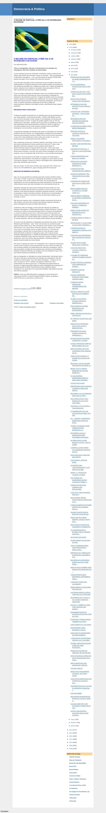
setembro (74, 59)
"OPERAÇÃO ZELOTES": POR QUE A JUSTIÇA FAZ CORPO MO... (81, 94)
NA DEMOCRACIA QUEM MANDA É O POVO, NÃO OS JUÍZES (80, 442)
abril (72, 75)
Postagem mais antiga (57, 303)
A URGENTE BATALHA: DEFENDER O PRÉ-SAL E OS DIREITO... (81, 230)
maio (72, 71)
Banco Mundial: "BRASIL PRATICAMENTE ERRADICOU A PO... (81, 500)
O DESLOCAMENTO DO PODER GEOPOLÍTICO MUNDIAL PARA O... (81, 507)
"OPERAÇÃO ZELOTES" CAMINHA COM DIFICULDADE (78, 487)
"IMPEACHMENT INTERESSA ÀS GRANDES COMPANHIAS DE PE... (81, 198)
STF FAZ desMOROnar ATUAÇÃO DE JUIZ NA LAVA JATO (80, 86)
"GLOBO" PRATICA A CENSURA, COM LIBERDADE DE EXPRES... (81, 264)
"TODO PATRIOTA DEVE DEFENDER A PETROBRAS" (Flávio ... (80, 577)
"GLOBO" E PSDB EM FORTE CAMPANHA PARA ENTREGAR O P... (80, 428)
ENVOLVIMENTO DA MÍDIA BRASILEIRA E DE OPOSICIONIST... (79, 308)
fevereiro (74, 722)
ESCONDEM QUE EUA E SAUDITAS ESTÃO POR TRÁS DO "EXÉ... (81, 614)
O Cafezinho (73, 788)
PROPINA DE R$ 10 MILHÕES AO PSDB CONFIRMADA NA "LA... (80, 79)
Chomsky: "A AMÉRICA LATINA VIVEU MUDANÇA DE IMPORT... (80, 607)
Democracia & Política (29, 9)
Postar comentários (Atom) (27, 307)
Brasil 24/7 (72, 766)
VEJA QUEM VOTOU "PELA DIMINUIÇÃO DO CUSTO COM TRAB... (79, 401)
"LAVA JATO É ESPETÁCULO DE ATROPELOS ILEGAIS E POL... (81, 681)
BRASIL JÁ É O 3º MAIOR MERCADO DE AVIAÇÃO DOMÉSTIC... (79, 371)
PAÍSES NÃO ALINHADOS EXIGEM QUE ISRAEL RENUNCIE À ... (79, 163)
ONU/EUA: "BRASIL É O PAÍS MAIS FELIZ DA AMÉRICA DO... (80, 294)
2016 (71, 44)
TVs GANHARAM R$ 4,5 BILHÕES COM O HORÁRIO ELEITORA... (80, 532)
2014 (71, 730)
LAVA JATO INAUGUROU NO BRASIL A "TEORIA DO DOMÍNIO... (80, 205)
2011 (71, 739)
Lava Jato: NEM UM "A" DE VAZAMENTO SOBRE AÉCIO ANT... (81, 706)
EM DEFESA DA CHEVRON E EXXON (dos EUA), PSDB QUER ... (80, 562)
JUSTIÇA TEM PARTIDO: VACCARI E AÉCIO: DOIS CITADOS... (79, 713)
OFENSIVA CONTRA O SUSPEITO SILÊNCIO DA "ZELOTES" (79, 133)
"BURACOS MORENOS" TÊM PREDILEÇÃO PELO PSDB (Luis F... (80, 176)
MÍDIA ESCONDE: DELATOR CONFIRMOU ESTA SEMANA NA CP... (81, 351)
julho (72, 65)
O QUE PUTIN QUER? (78, 383)
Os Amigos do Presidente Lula (79, 791)
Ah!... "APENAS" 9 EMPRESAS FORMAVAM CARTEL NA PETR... (80, 421)
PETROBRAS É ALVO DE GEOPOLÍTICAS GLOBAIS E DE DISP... (80, 106)
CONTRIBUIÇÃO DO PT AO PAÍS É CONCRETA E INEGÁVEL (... (81, 688)
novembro (74, 53)
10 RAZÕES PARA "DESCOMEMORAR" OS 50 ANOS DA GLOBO (80, 467)
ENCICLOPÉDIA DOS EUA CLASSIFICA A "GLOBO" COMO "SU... (79, 191)
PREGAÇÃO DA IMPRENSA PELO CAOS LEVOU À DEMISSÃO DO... (79, 326)
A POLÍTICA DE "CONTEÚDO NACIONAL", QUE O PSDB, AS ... (80, 113)
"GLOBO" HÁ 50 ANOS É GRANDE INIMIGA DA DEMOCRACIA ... (78, 301)
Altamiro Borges (74, 757)
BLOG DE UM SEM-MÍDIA (77, 763)
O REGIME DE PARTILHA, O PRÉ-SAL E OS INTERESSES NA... (81, 151)
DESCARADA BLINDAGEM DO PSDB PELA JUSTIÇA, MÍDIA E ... (81, 699)
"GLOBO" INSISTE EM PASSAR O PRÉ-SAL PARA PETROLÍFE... (81, 645)
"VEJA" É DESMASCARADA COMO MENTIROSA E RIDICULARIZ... (79, 548)
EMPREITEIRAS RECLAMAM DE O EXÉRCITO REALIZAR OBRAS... (81, 388)
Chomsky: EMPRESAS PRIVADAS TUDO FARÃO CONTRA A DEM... (80, 277)
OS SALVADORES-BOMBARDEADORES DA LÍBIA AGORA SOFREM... (79, 378)
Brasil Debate (73, 769)
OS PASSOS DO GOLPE (78, 537)
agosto (73, 62)
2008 (71, 748)
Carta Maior (73, 772)
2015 (71, 47)
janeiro (73, 726)
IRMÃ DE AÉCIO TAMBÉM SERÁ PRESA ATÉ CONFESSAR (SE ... (81, 569)
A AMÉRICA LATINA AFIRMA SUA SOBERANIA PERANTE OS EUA (80, 450)
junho (73, 68)
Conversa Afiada (74, 776)
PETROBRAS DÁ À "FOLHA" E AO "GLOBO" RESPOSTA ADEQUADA (80, 600)
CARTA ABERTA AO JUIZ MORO (81, 625)
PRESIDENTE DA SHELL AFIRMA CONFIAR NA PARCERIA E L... (78, 333)
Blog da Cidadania (75, 760)
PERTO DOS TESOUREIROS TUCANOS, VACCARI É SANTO (80, 674)
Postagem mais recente (21, 303)
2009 (71, 745)
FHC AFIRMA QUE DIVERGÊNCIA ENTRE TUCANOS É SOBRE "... (79, 480)
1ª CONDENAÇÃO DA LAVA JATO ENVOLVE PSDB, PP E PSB (81, 413)
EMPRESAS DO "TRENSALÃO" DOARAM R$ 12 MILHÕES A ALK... (81, 555)
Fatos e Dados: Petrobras (77, 779)
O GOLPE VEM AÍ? (77, 668)
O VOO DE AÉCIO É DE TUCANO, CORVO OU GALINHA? (78, 250)
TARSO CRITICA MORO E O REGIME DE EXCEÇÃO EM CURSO (80, 358)
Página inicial (39, 303)
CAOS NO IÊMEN (76, 693)
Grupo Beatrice (74, 782)
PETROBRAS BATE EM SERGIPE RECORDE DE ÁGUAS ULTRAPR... (79, 121)
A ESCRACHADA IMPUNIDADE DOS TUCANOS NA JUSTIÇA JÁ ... (81, 237)
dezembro (74, 50)
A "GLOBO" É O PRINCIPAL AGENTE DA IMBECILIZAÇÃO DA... (81, 257)
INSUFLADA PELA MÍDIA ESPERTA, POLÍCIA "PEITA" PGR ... (80, 519)
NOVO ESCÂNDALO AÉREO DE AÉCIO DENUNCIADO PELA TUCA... (81, 658)
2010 (71, 742)
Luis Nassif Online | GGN (77, 785)
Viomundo (72, 801)
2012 (71, 736)
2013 (71, 733)
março (73, 719)
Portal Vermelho (74, 794)
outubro (73, 56)
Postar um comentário (20, 300)
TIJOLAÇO (72, 798)
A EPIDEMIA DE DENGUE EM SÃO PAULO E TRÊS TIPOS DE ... (80, 183)
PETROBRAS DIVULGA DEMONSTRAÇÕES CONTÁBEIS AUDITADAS (79, 435)
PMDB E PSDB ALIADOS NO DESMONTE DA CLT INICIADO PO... (80, 212)
